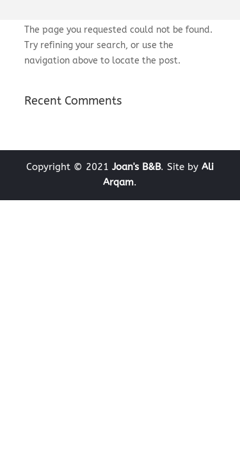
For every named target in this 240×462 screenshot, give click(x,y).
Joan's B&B (136, 167)
